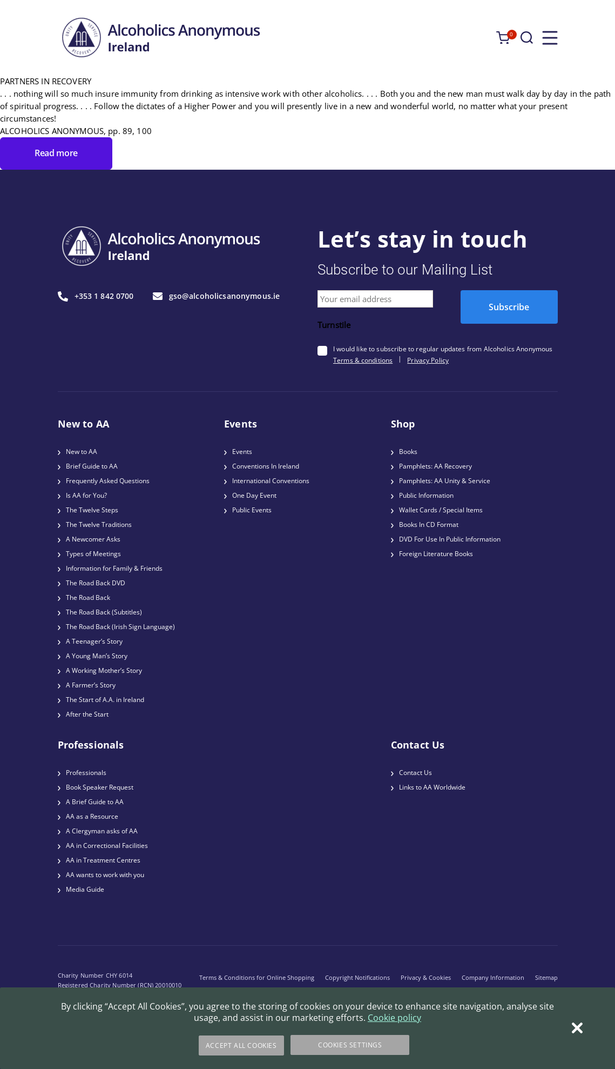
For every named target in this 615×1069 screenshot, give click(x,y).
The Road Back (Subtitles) (104, 612)
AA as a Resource (92, 816)
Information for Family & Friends (114, 568)
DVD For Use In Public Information (450, 539)
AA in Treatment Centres (103, 860)
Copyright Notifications (357, 977)
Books (408, 451)
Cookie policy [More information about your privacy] (394, 1019)
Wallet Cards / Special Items (441, 510)
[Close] (577, 1029)
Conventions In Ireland (265, 466)
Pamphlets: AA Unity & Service (444, 480)
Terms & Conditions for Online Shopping (256, 977)
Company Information (493, 977)
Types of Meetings (93, 553)
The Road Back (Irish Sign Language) (120, 626)
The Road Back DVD (95, 582)
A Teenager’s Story (94, 641)
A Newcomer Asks (93, 539)
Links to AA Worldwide (432, 787)
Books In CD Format (428, 524)
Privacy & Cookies (426, 977)
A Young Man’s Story (96, 655)
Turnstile (333, 325)
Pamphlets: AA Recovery (435, 466)
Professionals (86, 772)
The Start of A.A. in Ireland (105, 699)
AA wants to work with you (105, 874)
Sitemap (546, 977)
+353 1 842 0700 (96, 296)
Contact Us (415, 772)
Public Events (252, 510)
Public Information (426, 495)
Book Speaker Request (99, 787)
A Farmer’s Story (91, 685)
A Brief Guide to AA (95, 801)
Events (242, 451)
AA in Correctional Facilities (107, 845)
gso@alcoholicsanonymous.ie (216, 296)
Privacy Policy (428, 360)
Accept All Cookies (240, 1045)
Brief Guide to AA (92, 466)
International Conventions (270, 480)
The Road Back (88, 597)
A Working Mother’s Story (104, 670)
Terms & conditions (363, 360)
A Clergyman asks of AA (102, 831)
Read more (56, 153)
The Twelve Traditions (99, 524)
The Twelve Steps (92, 510)
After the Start (87, 714)
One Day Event (254, 495)
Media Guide (85, 889)
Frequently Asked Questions (108, 480)
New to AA (81, 451)
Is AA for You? (86, 495)
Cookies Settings (350, 1045)
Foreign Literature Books (436, 553)
